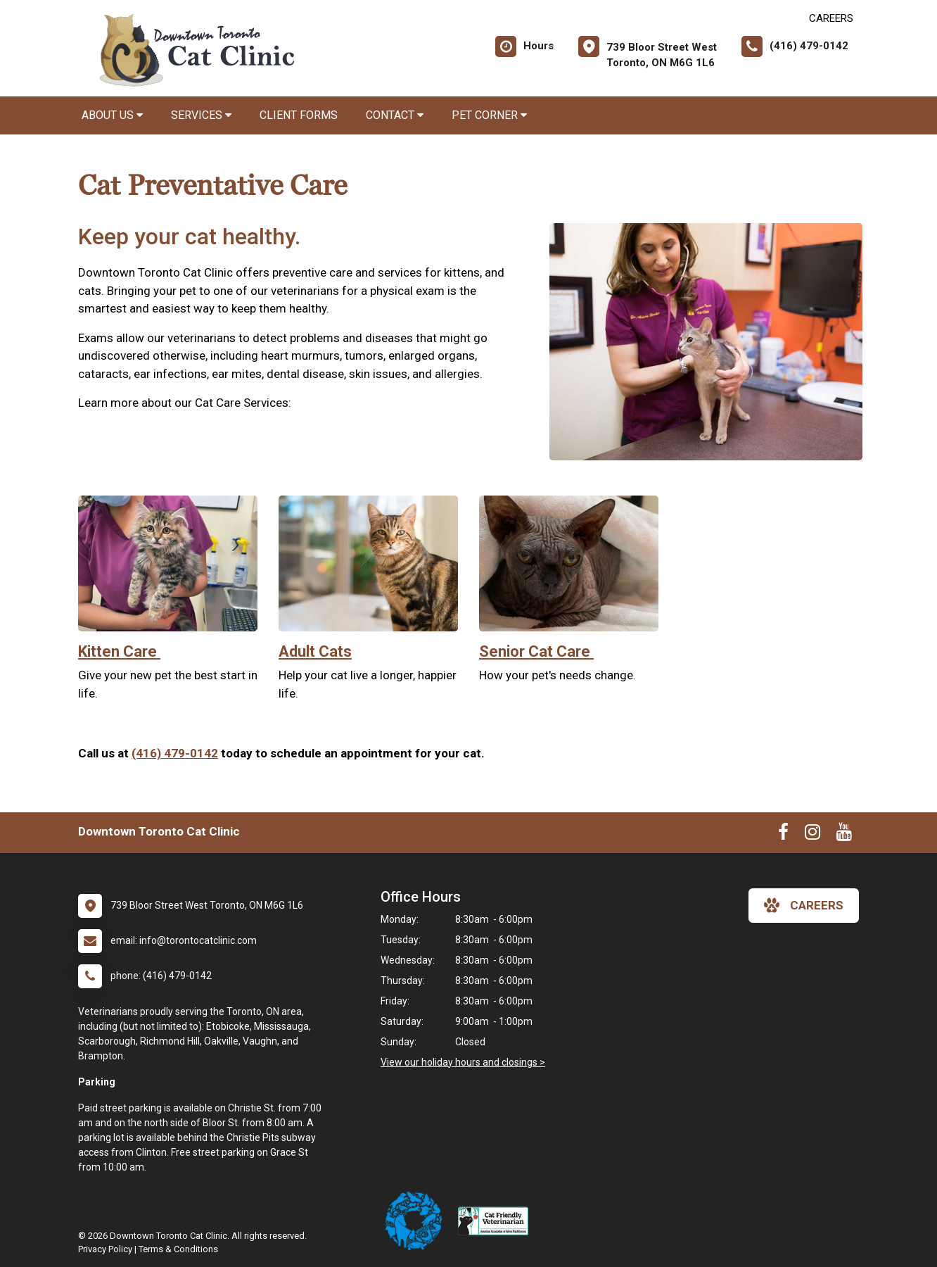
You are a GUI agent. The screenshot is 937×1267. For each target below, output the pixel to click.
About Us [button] (112, 115)
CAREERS (831, 18)
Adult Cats (315, 651)
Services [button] (201, 115)
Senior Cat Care (536, 651)
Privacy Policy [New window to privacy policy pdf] (105, 1249)
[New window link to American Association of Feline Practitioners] (496, 1221)
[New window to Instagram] (812, 834)
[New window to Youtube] (844, 834)
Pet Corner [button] (489, 115)
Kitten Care (119, 651)
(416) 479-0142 (175, 753)
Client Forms (299, 115)
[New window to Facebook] (783, 834)
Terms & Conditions (178, 1249)
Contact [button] (394, 115)
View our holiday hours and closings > (463, 1062)
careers (803, 905)
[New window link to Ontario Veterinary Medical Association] (419, 1221)
